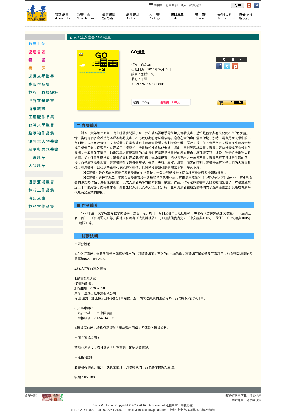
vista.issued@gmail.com (151, 410)
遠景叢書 (87, 37)
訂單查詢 (172, 5)
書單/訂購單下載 (236, 395)
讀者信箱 (255, 395)
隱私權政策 (254, 400)
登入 (183, 5)
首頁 (73, 37)
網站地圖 (238, 400)
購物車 (155, 5)
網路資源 (195, 5)
